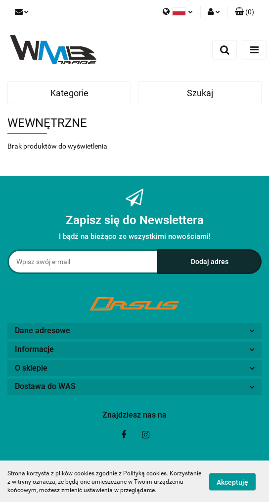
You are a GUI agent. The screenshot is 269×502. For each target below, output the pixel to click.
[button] (244, 12)
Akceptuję (232, 482)
